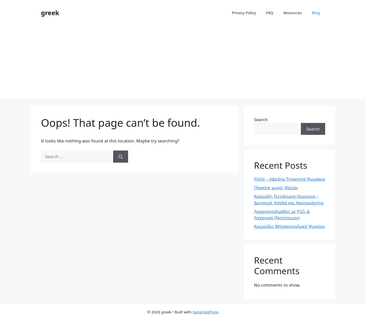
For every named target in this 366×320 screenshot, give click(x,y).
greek (50, 12)
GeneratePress (206, 311)
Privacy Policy (244, 12)
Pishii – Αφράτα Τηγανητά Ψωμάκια (289, 179)
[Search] (120, 157)
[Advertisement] (183, 63)
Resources (293, 12)
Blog (316, 12)
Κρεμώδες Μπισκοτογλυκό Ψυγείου (289, 226)
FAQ (269, 12)
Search (261, 119)
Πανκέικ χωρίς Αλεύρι (276, 187)
